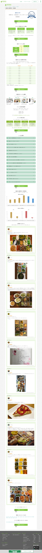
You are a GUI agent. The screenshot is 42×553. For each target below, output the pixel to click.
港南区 (26, 516)
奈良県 (39, 539)
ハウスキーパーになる (27, 1)
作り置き (14, 522)
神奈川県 (14, 6)
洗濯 (19, 522)
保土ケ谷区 (9, 516)
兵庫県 (39, 537)
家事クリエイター (25, 548)
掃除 (7, 522)
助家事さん (24, 545)
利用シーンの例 (4, 538)
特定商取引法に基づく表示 (26, 540)
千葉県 (34, 538)
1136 (24, 507)
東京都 (34, 535)
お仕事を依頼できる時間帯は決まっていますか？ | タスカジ (22, 115)
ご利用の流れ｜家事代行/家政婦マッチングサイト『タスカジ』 (22, 127)
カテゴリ (10, 6)
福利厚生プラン (4, 545)
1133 (19, 507)
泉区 (16, 517)
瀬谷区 (14, 517)
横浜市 (18, 6)
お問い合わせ (25, 541)
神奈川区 (28, 516)
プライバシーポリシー (26, 536)
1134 (21, 507)
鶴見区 (19, 516)
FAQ (3, 540)
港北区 (23, 516)
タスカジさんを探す (5, 536)
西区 (12, 516)
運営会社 (24, 534)
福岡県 (34, 542)
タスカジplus (25, 544)
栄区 (9, 517)
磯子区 (7, 517)
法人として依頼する (5, 544)
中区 (14, 516)
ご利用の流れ (4, 537)
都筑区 (21, 516)
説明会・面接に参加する (16, 534)
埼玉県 (34, 539)
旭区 (31, 516)
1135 (23, 507)
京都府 (39, 538)
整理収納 (9, 522)
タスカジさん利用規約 (26, 538)
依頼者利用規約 (25, 537)
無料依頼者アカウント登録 (5, 534)
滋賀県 (39, 541)
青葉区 (33, 516)
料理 (11, 522)
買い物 (17, 522)
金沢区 (11, 517)
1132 (17, 507)
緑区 (7, 516)
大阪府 (39, 535)
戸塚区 (16, 516)
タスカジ (6, 6)
